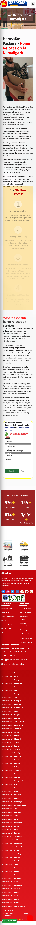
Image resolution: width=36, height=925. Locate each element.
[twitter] (12, 588)
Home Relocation (25, 605)
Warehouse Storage (26, 634)
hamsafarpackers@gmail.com (14, 660)
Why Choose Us (6, 617)
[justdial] (22, 588)
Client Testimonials (7, 613)
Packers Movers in (10, 669)
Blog (2, 629)
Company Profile (6, 605)
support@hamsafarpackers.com (15, 656)
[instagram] (8, 588)
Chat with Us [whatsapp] (9, 920)
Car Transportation (25, 630)
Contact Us (5, 609)
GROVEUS (24, 916)
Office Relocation (25, 609)
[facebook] (3, 588)
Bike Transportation (26, 626)
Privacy (27, 910)
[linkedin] (17, 588)
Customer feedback (7, 621)
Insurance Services (25, 638)
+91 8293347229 (9, 652)
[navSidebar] (32, 4)
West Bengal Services (8, 625)
